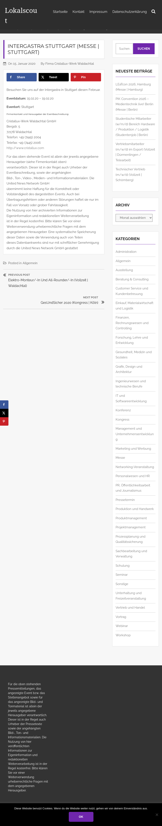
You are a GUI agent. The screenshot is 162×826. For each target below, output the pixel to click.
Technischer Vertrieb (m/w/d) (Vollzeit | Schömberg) (130, 181)
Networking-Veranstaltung (135, 473)
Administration (126, 258)
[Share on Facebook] (22, 83)
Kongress (122, 426)
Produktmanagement (131, 524)
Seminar (122, 581)
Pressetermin (125, 506)
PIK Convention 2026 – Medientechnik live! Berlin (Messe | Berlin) (134, 110)
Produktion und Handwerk (135, 515)
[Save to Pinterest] (86, 83)
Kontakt (78, 12)
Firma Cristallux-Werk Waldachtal (69, 70)
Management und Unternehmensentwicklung (135, 440)
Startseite (60, 12)
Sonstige (122, 590)
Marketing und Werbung (133, 455)
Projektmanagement (131, 533)
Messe (120, 464)
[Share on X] (54, 83)
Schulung (123, 572)
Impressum (98, 12)
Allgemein (30, 269)
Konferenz (123, 416)
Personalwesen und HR (133, 482)
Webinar (122, 632)
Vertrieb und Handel (130, 614)
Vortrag (121, 623)
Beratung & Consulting (132, 286)
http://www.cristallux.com (25, 154)
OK (81, 816)
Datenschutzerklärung (129, 12)
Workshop (123, 641)
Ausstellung (124, 276)
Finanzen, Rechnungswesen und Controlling (132, 329)
